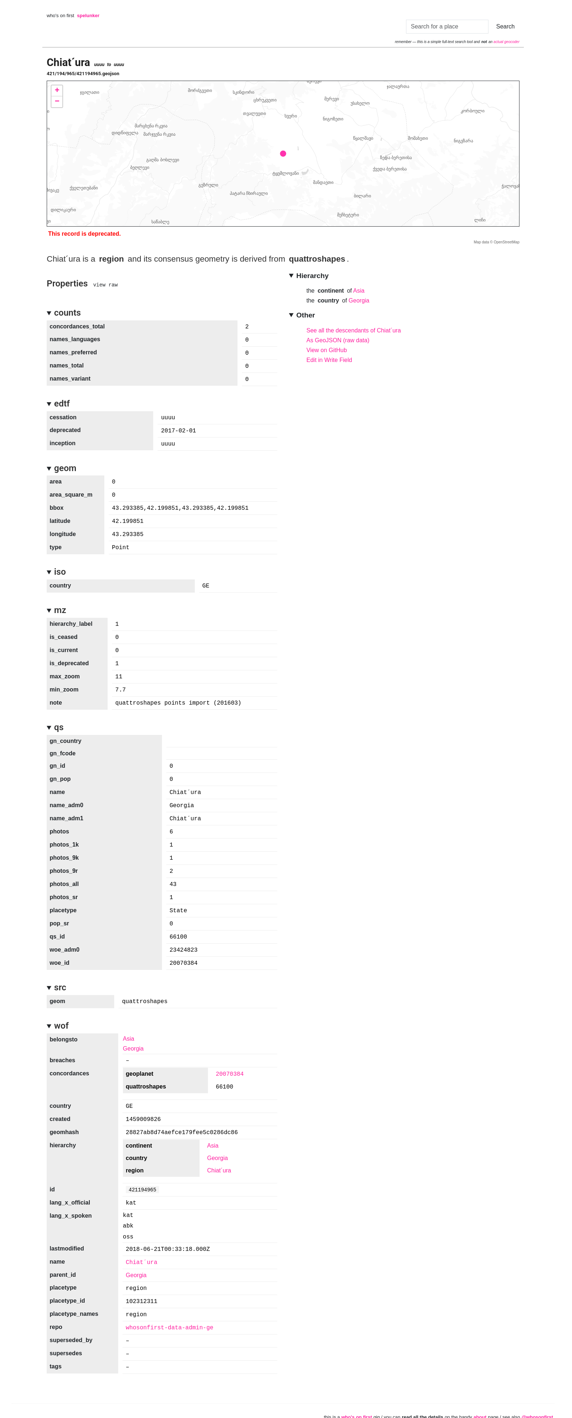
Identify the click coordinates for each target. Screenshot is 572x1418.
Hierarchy (312, 276)
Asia (358, 291)
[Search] (447, 27)
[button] (56, 90)
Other (305, 315)
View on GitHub (326, 350)
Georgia (359, 300)
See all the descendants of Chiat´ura (353, 330)
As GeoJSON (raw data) (338, 340)
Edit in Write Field (329, 360)
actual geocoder (506, 42)
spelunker (88, 15)
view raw (105, 284)
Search (505, 26)
